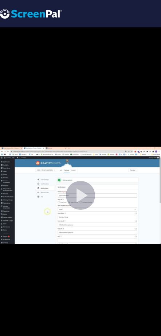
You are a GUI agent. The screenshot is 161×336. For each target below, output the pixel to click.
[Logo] (31, 13)
